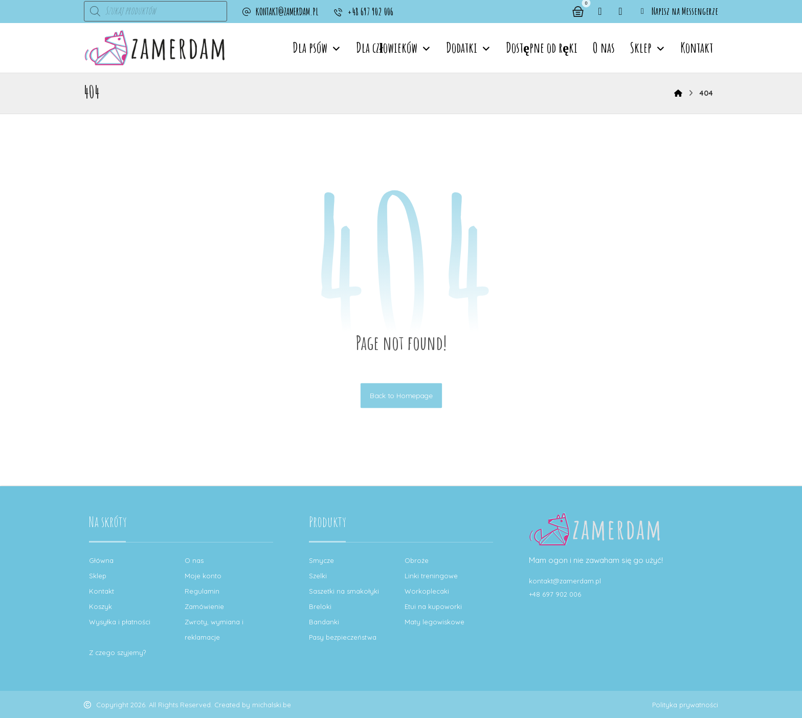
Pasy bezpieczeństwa (342, 637)
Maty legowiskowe (434, 622)
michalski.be (271, 705)
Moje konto (203, 576)
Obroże (417, 560)
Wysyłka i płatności (119, 622)
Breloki (320, 606)
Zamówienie (204, 606)
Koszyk (100, 606)
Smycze (321, 560)
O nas (194, 560)
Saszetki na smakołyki (344, 591)
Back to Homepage (400, 395)
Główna (101, 560)
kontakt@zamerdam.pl (565, 581)
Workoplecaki (427, 591)
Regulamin (202, 591)
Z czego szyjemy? (117, 652)
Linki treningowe (431, 576)
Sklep (97, 576)
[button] (600, 11)
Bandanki (324, 622)
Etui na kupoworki (433, 606)
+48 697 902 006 (555, 594)
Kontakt (101, 591)
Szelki (318, 576)
